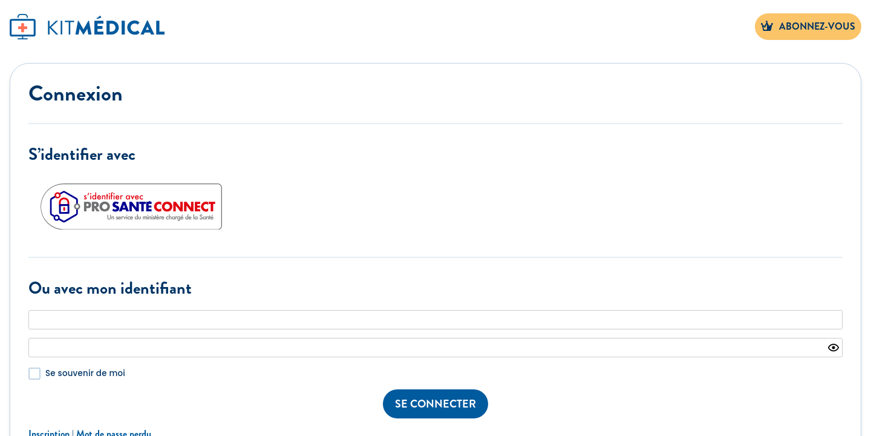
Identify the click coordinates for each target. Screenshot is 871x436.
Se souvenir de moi (85, 373)
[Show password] (833, 347)
